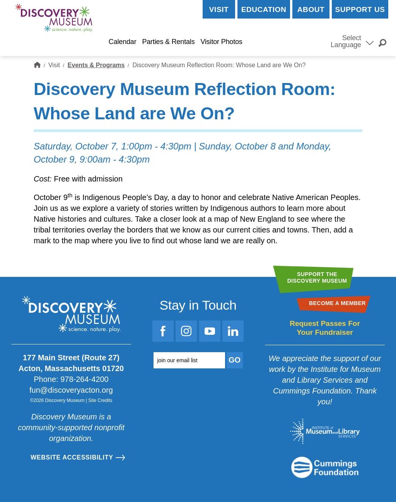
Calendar (123, 42)
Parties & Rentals (168, 42)
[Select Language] (369, 42)
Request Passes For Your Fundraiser (325, 327)
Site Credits (100, 400)
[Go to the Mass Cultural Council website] (325, 467)
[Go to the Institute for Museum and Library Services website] (325, 431)
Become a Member (285, 42)
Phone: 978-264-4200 (71, 379)
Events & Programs (96, 65)
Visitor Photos (221, 42)
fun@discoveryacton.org (71, 390)
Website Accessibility (72, 457)
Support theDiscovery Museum (317, 277)
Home (37, 65)
